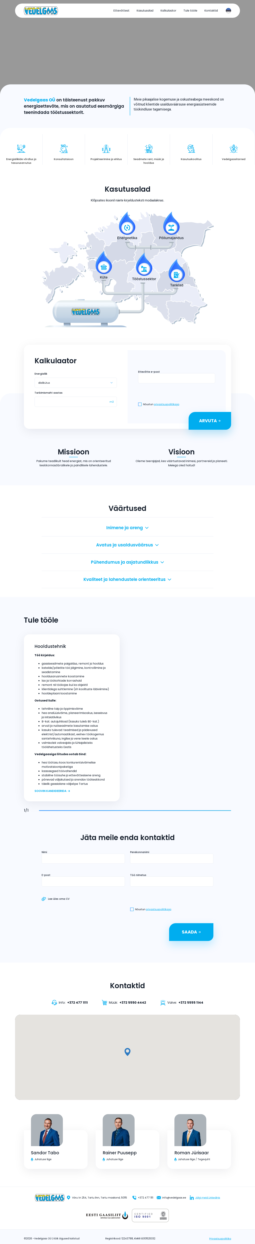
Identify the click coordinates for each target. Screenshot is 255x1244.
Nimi (44, 852)
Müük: (124, 1002)
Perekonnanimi (139, 852)
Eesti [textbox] (228, 10)
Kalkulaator (168, 10)
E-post (46, 875)
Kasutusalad (145, 10)
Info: (70, 1002)
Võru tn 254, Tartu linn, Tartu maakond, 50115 (96, 1198)
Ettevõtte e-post (149, 372)
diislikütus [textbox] (44, 382)
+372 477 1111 (142, 1198)
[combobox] (228, 10)
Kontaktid (211, 10)
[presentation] (176, 378)
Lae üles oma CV (69, 899)
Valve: (181, 1002)
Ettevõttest (121, 10)
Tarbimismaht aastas (49, 392)
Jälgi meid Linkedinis (205, 1198)
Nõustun (160, 404)
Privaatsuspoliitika (220, 1238)
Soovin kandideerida (52, 791)
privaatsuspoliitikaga (166, 404)
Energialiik (41, 373)
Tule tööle (190, 10)
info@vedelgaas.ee (171, 1198)
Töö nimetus (138, 875)
